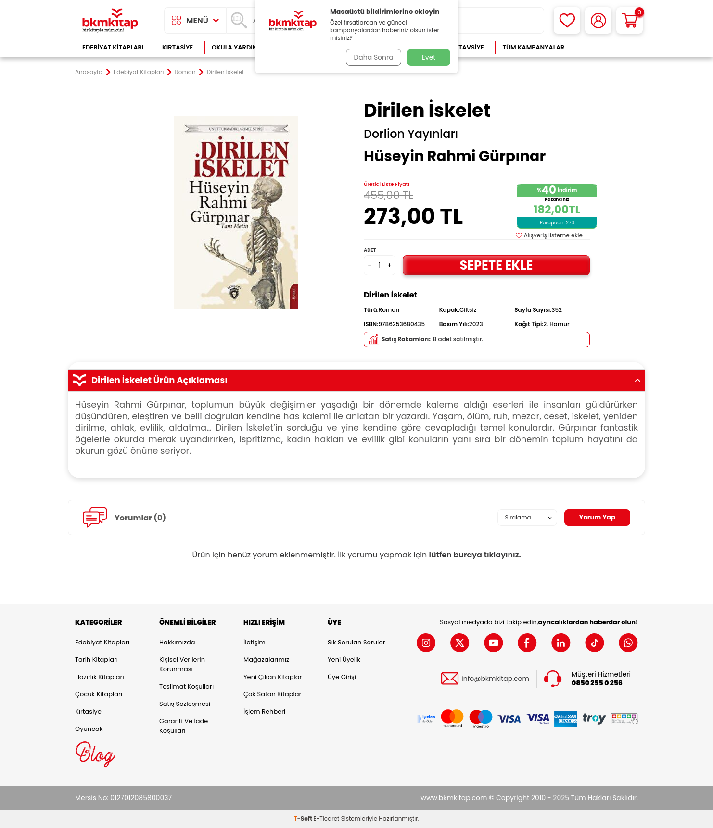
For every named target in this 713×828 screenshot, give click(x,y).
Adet (370, 250)
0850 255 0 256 (597, 683)
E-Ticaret (327, 819)
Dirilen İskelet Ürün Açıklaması (356, 380)
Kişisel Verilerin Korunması (182, 664)
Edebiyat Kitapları (112, 47)
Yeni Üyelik (344, 659)
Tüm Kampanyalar (533, 47)
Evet (429, 57)
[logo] (110, 20)
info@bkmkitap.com (495, 678)
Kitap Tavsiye (461, 47)
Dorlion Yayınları (411, 134)
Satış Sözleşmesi (184, 703)
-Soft (304, 819)
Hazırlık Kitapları (99, 676)
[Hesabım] (598, 20)
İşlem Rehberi (264, 711)
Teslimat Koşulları (186, 686)
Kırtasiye (177, 47)
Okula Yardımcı (238, 47)
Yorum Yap (596, 517)
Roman (185, 72)
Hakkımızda (177, 642)
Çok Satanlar (607, 47)
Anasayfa (88, 72)
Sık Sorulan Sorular (356, 642)
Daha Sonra (372, 57)
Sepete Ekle (496, 265)
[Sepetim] (629, 20)
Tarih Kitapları (96, 659)
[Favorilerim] (567, 20)
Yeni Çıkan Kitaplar (272, 676)
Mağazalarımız (266, 659)
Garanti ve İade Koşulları (183, 726)
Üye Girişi (342, 676)
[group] (236, 212)
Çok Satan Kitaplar (272, 694)
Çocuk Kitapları (98, 694)
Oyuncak (89, 728)
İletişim (254, 642)
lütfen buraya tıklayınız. (475, 554)
